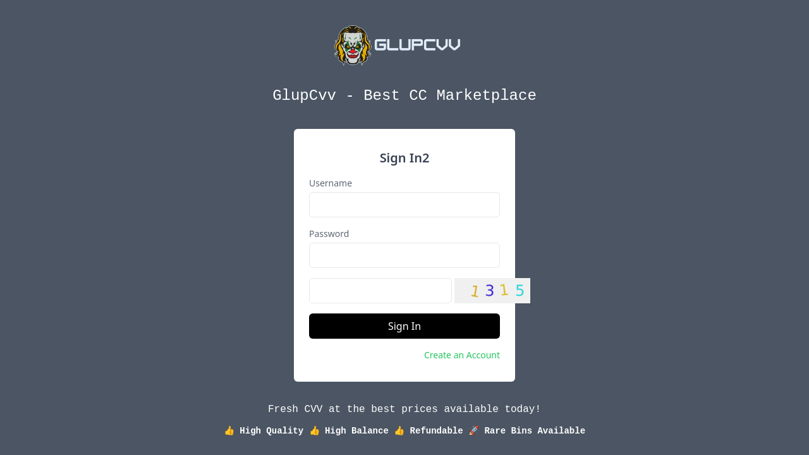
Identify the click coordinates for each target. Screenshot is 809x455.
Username (330, 183)
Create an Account (462, 355)
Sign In (404, 326)
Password (329, 234)
